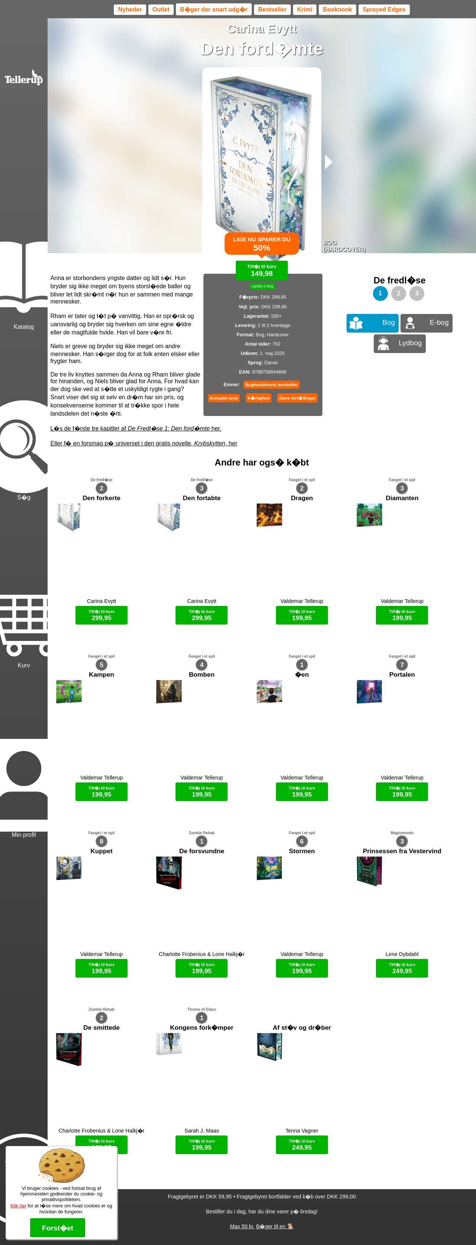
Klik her (18, 1206)
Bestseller (272, 9)
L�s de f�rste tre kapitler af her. (136, 428)
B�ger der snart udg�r (213, 9)
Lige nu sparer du (261, 248)
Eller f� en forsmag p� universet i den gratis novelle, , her (144, 443)
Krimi (304, 9)
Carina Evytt (262, 28)
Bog (388, 322)
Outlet (161, 9)
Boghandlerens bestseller (271, 384)
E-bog (439, 322)
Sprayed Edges (384, 9)
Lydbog (410, 343)
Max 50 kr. (242, 1226)
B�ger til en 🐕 (275, 1226)
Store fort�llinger (297, 398)
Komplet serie (224, 398)
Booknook (337, 9)
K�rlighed (259, 398)
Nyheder (130, 9)
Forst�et (57, 1228)
